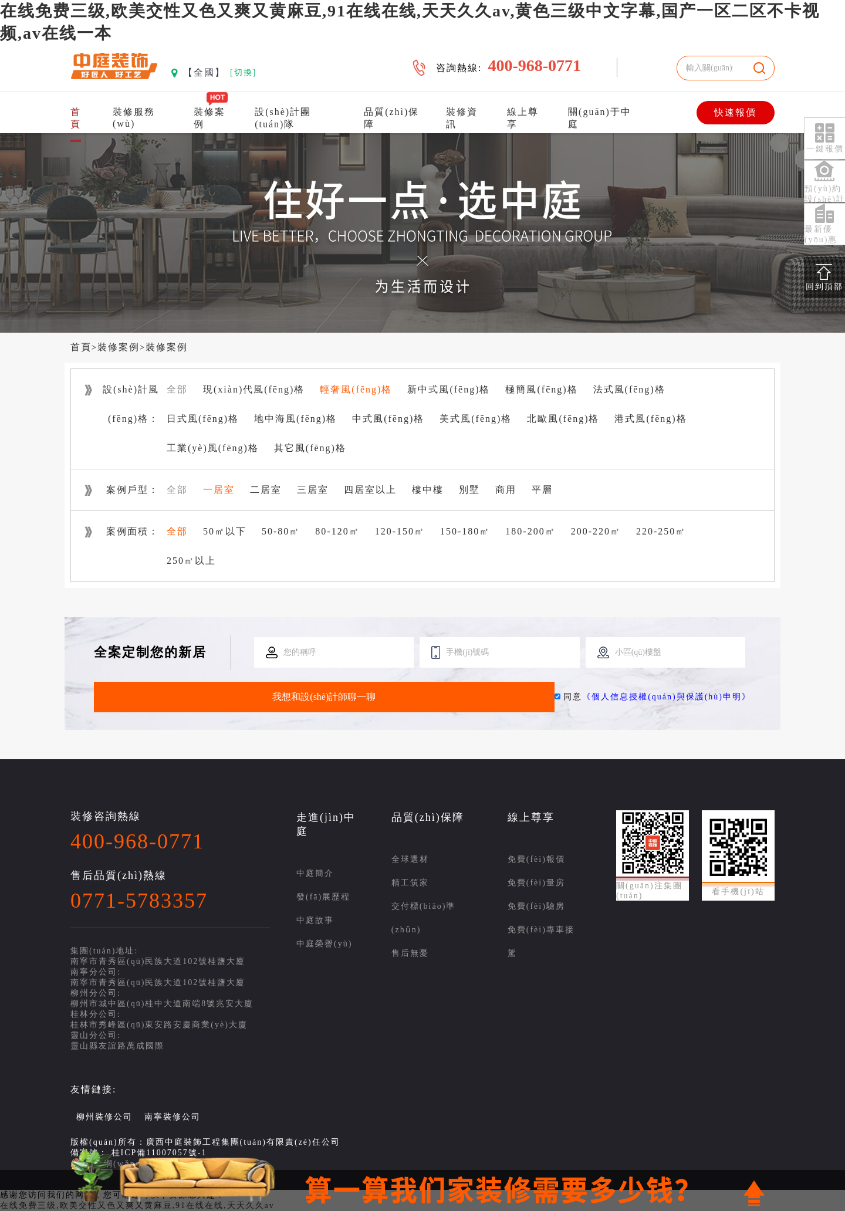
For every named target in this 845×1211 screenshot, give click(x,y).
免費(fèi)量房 (536, 882)
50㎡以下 (224, 531)
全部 (177, 389)
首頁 (81, 347)
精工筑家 (410, 882)
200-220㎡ (596, 531)
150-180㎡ (465, 531)
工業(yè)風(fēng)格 (213, 448)
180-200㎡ (530, 531)
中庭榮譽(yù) (324, 943)
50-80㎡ (281, 531)
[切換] (243, 72)
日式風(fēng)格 (203, 419)
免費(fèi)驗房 (536, 906)
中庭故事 (315, 920)
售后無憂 (410, 953)
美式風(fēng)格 (476, 419)
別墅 (469, 490)
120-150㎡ (400, 531)
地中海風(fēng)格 (295, 419)
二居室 (266, 490)
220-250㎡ (661, 531)
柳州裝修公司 (104, 1116)
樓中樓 (428, 490)
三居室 (313, 490)
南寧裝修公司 (172, 1116)
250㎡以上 (191, 561)
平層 (542, 490)
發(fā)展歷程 (323, 896)
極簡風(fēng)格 (541, 389)
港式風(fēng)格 (650, 419)
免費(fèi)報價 (536, 859)
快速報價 (735, 112)
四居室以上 (370, 490)
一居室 (219, 490)
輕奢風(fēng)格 (356, 389)
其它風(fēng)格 (310, 448)
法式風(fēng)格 (629, 389)
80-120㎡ (337, 531)
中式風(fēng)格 (388, 419)
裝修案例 (118, 347)
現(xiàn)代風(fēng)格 (254, 389)
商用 (505, 490)
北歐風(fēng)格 (563, 419)
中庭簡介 (315, 873)
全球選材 (410, 859)
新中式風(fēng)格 (448, 389)
